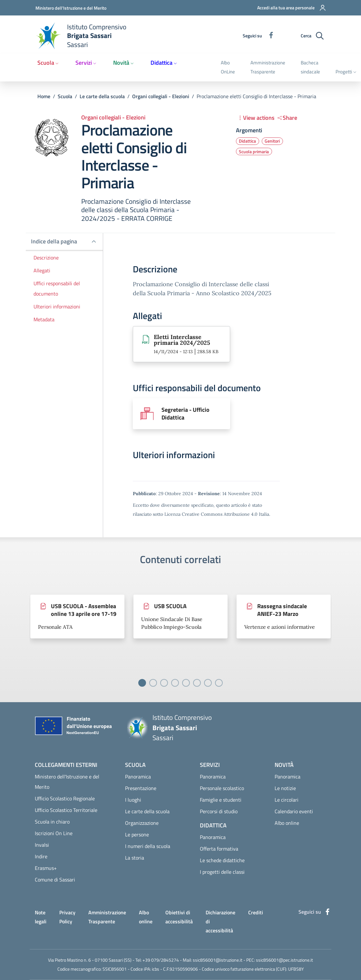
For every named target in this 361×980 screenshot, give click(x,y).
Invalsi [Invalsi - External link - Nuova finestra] (42, 845)
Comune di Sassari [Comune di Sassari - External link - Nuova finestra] (55, 879)
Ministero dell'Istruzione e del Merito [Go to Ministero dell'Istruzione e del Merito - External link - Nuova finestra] (70, 8)
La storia (134, 858)
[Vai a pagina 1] (142, 683)
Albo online (287, 823)
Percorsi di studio (219, 811)
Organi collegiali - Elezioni (160, 96)
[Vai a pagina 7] (208, 683)
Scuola (65, 96)
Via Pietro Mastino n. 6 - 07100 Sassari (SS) (90, 959)
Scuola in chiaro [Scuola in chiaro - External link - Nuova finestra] (52, 821)
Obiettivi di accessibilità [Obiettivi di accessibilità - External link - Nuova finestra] (179, 917)
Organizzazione (142, 823)
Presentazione (140, 788)
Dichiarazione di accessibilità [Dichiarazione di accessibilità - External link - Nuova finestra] (220, 921)
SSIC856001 (114, 969)
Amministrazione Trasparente (107, 917)
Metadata (44, 319)
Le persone (137, 834)
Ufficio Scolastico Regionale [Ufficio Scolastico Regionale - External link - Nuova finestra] (65, 798)
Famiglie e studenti (220, 800)
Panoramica (138, 776)
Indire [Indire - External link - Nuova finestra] (41, 856)
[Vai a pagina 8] (219, 683)
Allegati (42, 270)
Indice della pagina (54, 241)
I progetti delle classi (222, 872)
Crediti (255, 912)
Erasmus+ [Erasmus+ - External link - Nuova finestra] (46, 868)
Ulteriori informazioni (57, 306)
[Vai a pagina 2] (153, 683)
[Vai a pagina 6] (197, 683)
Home (43, 96)
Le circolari (286, 800)
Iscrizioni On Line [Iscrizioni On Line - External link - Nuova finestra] (54, 833)
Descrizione (46, 257)
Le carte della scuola (102, 96)
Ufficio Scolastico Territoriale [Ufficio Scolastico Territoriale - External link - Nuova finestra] (66, 810)
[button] (287, 7)
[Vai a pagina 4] (175, 683)
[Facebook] (268, 35)
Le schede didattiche (222, 860)
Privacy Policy (67, 917)
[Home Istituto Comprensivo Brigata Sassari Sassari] (84, 36)
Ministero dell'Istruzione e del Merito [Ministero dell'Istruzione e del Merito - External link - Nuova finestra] (67, 782)
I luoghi (133, 800)
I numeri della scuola (147, 846)
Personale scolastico (222, 788)
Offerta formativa (219, 849)
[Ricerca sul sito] (320, 36)
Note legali (40, 917)
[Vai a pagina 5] (186, 683)
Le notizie (285, 788)
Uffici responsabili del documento (57, 288)
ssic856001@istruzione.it (217, 959)
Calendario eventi (294, 811)
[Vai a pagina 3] (164, 683)
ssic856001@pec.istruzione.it (284, 959)
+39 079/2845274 (160, 959)
